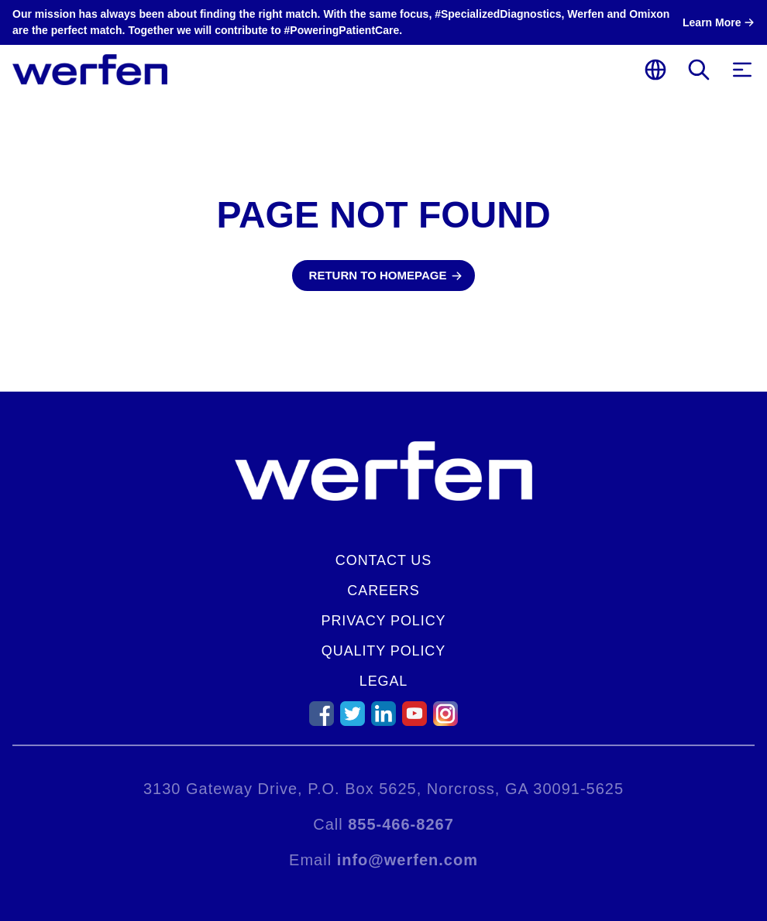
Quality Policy (383, 651)
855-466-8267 (401, 824)
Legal (383, 681)
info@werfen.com (407, 859)
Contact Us (383, 560)
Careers (383, 590)
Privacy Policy (384, 620)
